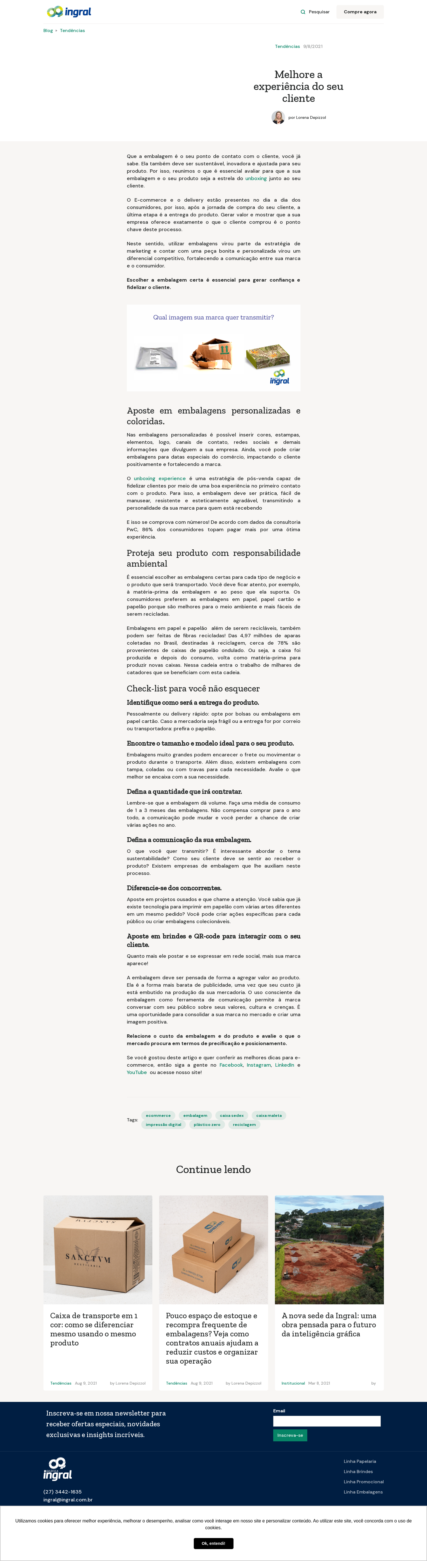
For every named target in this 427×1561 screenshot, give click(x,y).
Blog (48, 30)
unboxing (256, 178)
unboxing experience (160, 478)
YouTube (138, 1072)
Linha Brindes (358, 1471)
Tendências (72, 30)
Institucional (293, 1383)
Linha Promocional (364, 1482)
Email (279, 1411)
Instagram (259, 1065)
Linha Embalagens (363, 1492)
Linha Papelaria (360, 1461)
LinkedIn (286, 1065)
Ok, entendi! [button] (213, 1543)
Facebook (231, 1065)
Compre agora (360, 12)
